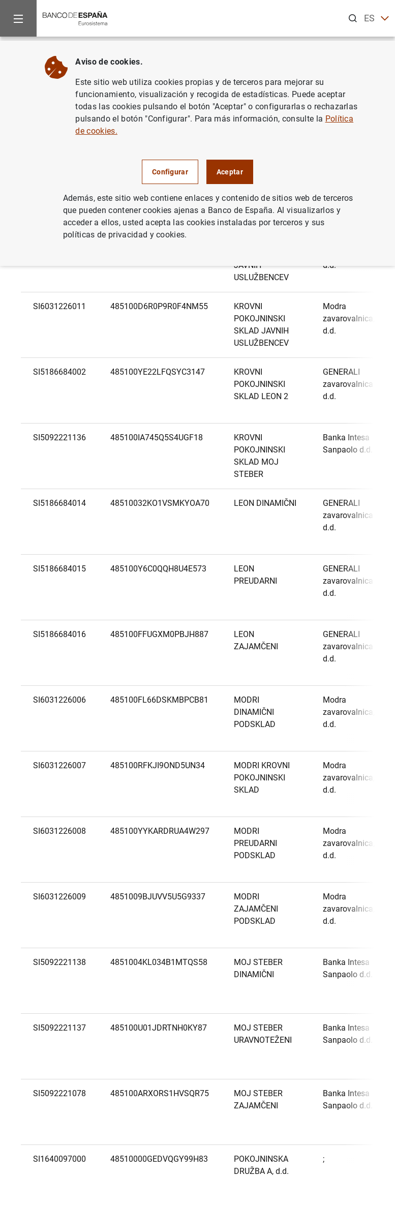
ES (376, 18)
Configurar (170, 172)
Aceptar (230, 172)
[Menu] (18, 18)
